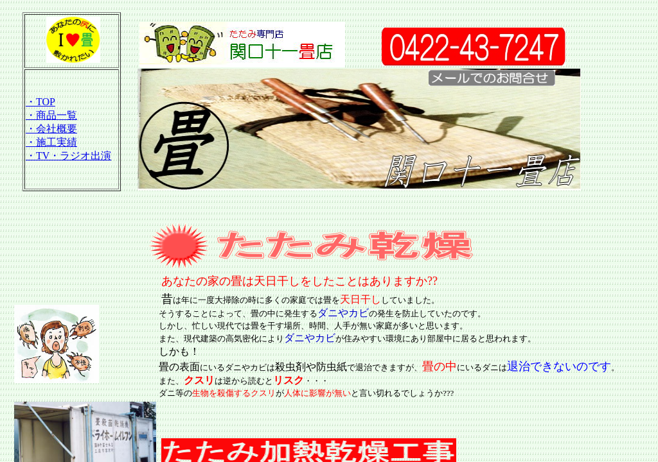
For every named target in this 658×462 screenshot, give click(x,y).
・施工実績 (51, 142)
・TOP (40, 101)
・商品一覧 (51, 115)
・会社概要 (51, 128)
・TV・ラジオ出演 (68, 155)
